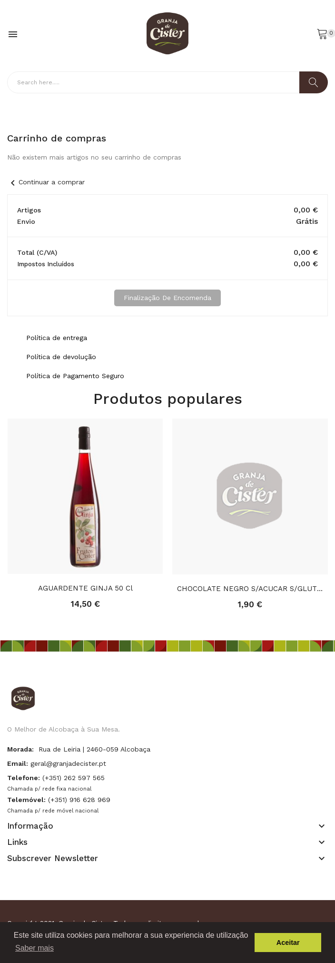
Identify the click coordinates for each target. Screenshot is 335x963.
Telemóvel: (26, 799)
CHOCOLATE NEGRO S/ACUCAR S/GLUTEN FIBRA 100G (250, 588)
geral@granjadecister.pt (68, 763)
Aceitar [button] (288, 942)
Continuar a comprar (46, 182)
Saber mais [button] (34, 948)
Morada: (20, 749)
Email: (17, 763)
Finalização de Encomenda (167, 297)
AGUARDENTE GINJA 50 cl (85, 588)
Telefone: (23, 778)
